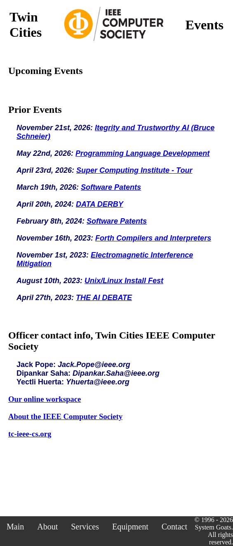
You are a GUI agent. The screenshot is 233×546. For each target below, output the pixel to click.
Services (85, 526)
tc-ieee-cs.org (29, 433)
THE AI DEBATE (104, 297)
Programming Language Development (142, 153)
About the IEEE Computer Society (65, 416)
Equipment (130, 526)
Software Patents (111, 187)
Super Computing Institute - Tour (134, 170)
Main (15, 526)
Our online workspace (44, 399)
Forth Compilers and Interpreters (153, 238)
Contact (174, 526)
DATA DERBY (99, 204)
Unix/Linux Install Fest (124, 281)
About (47, 526)
